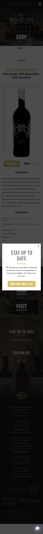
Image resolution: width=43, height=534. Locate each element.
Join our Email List (21, 284)
